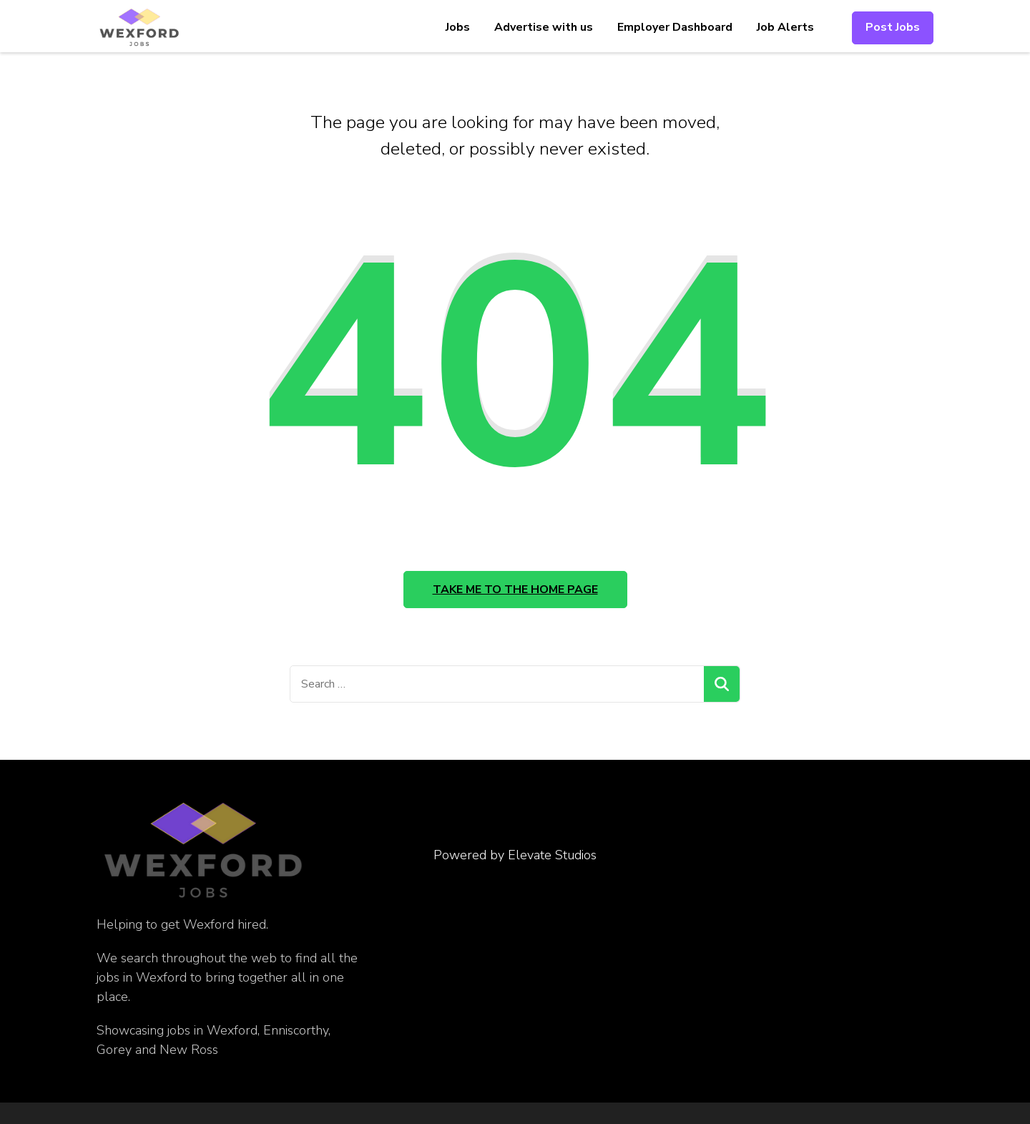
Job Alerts (785, 27)
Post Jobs (892, 27)
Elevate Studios (552, 855)
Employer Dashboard (674, 27)
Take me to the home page (515, 589)
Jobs (458, 27)
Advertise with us (543, 27)
